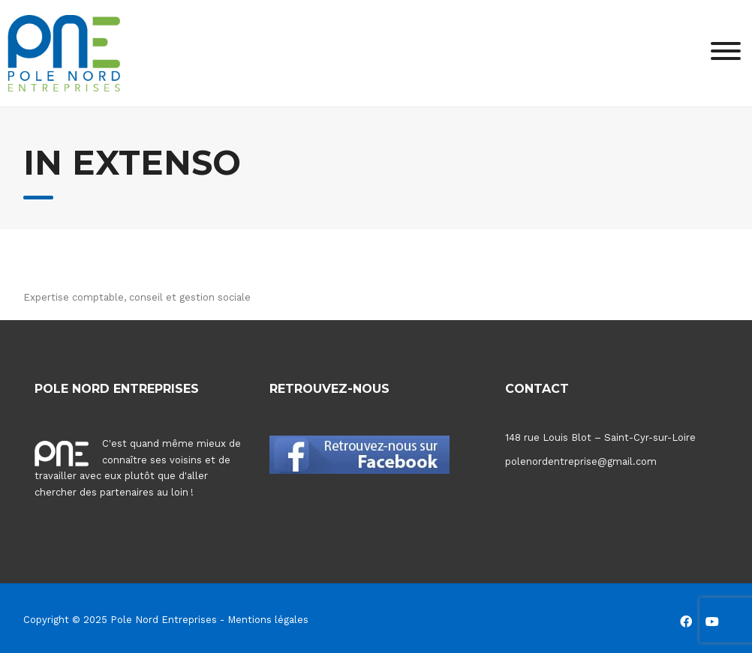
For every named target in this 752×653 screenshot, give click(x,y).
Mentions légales (267, 619)
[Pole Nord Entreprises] (64, 52)
